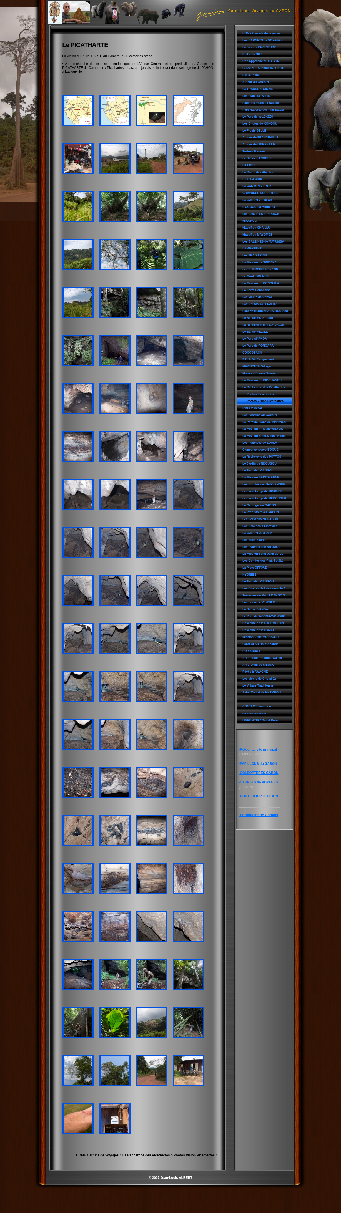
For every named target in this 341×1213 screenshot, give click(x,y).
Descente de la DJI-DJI (258, 630)
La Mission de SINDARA (259, 262)
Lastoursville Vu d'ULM (258, 602)
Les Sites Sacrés (254, 539)
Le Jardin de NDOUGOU (259, 463)
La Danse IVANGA (255, 609)
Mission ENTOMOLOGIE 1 (260, 637)
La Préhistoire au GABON (260, 512)
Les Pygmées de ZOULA (259, 442)
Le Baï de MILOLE (255, 331)
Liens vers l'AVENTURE (259, 47)
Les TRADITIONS (254, 255)
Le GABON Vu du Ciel (257, 199)
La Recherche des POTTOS (261, 456)
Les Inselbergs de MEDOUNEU (264, 498)
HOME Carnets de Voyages (261, 33)
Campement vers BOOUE (260, 449)
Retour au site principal (258, 749)
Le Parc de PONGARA (258, 345)
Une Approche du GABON (260, 61)
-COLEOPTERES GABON (259, 773)
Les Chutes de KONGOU (259, 123)
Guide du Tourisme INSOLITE (263, 68)
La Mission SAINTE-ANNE (260, 477)
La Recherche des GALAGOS (263, 324)
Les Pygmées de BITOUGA (261, 546)
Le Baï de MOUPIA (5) (257, 317)
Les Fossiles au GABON (259, 415)
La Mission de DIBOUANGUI (262, 380)
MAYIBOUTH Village (256, 366)
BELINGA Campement (258, 359)
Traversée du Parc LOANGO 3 (263, 595)
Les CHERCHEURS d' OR (260, 269)
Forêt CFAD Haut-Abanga (260, 643)
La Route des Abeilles (258, 172)
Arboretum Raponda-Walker (262, 657)
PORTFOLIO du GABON (259, 796)
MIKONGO (249, 220)
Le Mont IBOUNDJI (255, 276)
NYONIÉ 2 (249, 574)
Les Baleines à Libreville (259, 526)
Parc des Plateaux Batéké (260, 102)
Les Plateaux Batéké (256, 95)
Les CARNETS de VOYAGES (262, 40)
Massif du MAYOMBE (257, 234)
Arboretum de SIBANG (258, 664)
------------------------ (254, 699)
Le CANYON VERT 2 (256, 186)
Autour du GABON (255, 82)
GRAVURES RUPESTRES (260, 193)
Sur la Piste (250, 75)
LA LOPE (248, 165)
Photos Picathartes (260, 394)
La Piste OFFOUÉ (254, 567)
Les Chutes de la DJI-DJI (259, 304)
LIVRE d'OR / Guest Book (260, 720)
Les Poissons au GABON (260, 519)
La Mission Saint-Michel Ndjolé (264, 435)
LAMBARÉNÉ (252, 248)
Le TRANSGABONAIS (257, 88)
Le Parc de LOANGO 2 (258, 581)
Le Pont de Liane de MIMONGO (264, 421)
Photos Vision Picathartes (265, 401)
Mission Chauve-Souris (258, 373)
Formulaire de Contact (259, 815)
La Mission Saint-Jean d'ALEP (263, 553)
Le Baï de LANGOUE (257, 158)
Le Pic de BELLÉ (254, 130)
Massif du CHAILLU (256, 227)
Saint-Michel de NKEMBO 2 (261, 692)
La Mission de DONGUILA (260, 283)
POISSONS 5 (251, 650)
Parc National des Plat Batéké (263, 109)
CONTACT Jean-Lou (256, 706)
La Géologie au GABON (259, 505)
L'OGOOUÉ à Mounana (258, 206)
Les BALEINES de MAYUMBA (263, 241)
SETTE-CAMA (252, 179)
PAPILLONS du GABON (258, 764)
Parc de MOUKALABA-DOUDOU (265, 310)
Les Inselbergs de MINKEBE (262, 491)
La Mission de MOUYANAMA (262, 428)
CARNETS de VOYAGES (259, 782)
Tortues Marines (253, 151)
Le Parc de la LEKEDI (257, 116)
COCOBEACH (252, 352)
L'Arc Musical (252, 408)
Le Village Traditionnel (258, 685)
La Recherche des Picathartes (263, 387)
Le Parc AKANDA (254, 338)
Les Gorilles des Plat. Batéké (263, 560)
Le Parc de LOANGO (257, 470)
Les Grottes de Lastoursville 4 (263, 588)
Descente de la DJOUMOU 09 (263, 623)
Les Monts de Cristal (257, 297)
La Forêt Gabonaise (256, 290)
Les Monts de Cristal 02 (259, 678)
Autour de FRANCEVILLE (260, 137)
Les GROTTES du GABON (260, 213)
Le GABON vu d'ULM (257, 532)
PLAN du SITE (252, 54)
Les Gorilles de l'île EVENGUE (263, 484)
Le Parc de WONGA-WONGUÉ (263, 616)
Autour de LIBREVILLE (258, 144)
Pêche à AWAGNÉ (255, 671)
